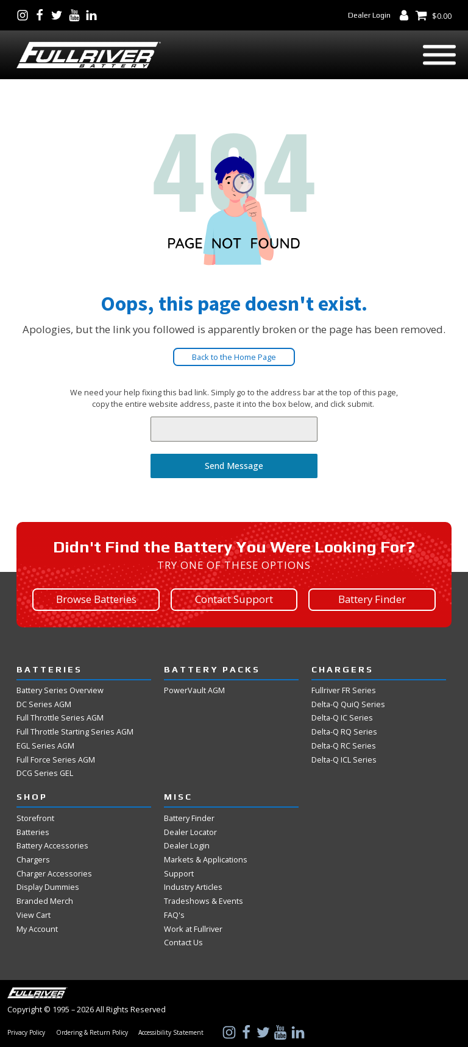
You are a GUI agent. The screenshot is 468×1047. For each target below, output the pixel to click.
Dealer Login (369, 14)
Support (179, 873)
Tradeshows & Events (203, 901)
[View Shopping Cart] (433, 15)
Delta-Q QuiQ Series (348, 704)
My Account (37, 929)
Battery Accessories (52, 845)
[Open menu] (439, 55)
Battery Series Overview (60, 690)
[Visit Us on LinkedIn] (93, 15)
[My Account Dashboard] (406, 15)
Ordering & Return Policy (92, 1033)
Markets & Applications (205, 859)
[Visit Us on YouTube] (76, 15)
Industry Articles (193, 887)
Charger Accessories (54, 873)
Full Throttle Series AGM (60, 717)
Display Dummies (47, 887)
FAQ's (174, 915)
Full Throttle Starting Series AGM (74, 731)
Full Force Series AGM (55, 759)
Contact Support (234, 599)
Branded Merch (44, 901)
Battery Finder (372, 599)
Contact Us (183, 942)
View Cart (33, 915)
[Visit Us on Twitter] (59, 15)
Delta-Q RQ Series (344, 731)
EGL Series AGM (45, 745)
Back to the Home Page (234, 356)
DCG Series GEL (44, 773)
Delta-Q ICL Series (344, 759)
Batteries (32, 832)
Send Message (234, 465)
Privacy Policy (26, 1033)
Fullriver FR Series (343, 690)
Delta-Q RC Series (343, 745)
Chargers (33, 859)
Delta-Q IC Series (342, 717)
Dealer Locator (190, 832)
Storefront (35, 818)
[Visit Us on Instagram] (25, 15)
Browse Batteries (96, 599)
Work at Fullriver (193, 929)
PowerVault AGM (194, 690)
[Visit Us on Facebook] (42, 15)
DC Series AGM (43, 704)
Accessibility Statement (171, 1033)
